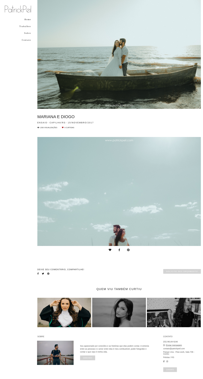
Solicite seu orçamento (182, 271)
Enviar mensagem (174, 345)
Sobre (27, 33)
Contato (26, 40)
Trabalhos (25, 26)
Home (28, 19)
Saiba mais (87, 358)
